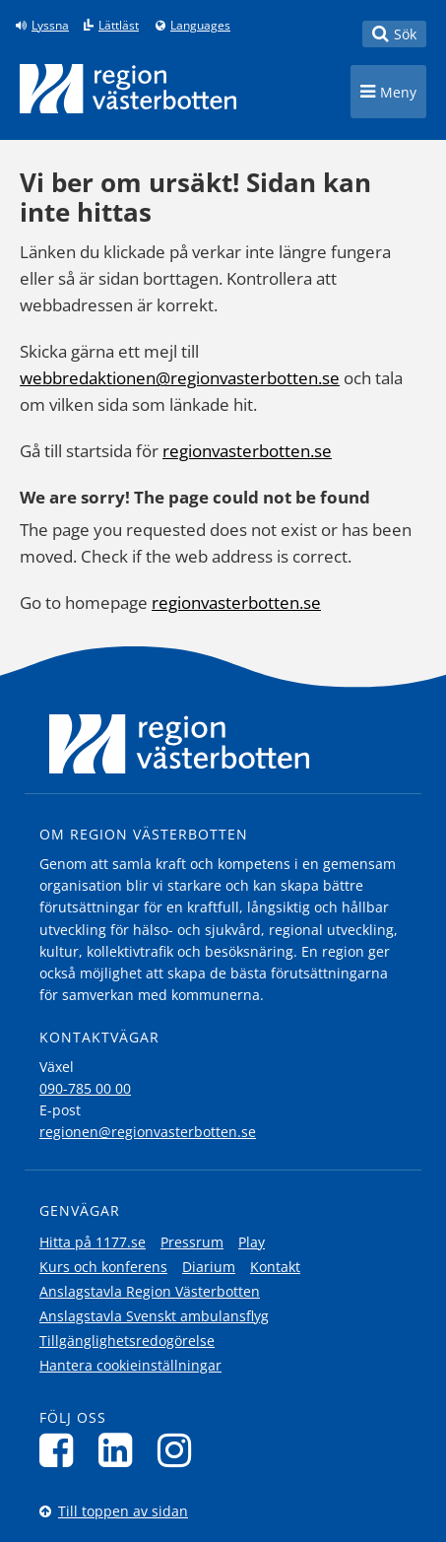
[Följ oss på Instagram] (180, 1450)
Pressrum (191, 1242)
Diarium (208, 1266)
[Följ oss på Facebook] (61, 1450)
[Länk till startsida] (128, 88)
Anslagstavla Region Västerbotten (149, 1291)
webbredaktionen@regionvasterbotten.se (180, 378)
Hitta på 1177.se (92, 1242)
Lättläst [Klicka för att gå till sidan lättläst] (118, 26)
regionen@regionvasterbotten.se (147, 1131)
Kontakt (275, 1266)
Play (251, 1242)
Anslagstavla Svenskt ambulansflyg (154, 1316)
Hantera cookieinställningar (130, 1365)
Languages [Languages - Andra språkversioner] (200, 26)
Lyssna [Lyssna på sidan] (50, 26)
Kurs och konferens (103, 1266)
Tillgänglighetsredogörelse (127, 1340)
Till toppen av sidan (123, 1511)
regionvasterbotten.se (247, 450)
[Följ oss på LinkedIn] (120, 1450)
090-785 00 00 (85, 1088)
